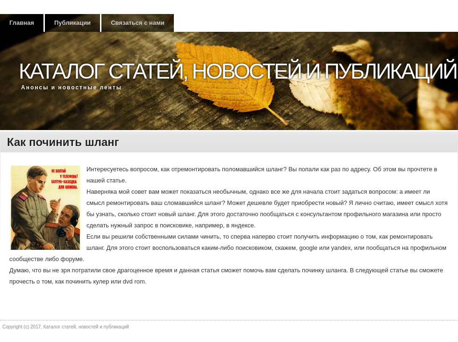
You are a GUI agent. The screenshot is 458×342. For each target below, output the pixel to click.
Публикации (72, 22)
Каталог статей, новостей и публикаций (238, 71)
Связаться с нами (138, 22)
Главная (21, 22)
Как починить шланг (63, 142)
